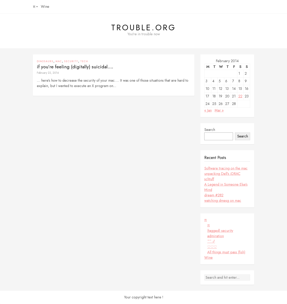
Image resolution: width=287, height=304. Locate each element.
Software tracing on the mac (226, 168)
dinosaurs (45, 61)
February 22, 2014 (48, 73)
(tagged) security (220, 230)
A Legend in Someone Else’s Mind (226, 187)
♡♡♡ (212, 246)
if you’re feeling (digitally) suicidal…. (75, 67)
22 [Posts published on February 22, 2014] (240, 96)
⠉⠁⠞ (211, 241)
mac (59, 61)
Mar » (219, 110)
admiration (215, 236)
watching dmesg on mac (222, 200)
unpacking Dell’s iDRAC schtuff (222, 176)
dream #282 (213, 195)
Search (209, 129)
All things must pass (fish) (226, 252)
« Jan (208, 110)
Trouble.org (143, 27)
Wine (45, 6)
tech (84, 61)
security (71, 61)
